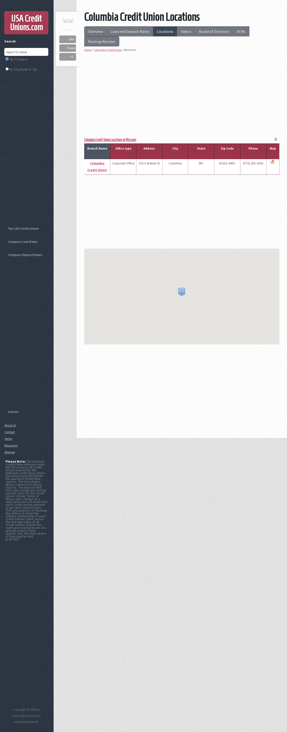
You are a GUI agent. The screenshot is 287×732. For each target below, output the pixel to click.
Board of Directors (214, 31)
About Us (10, 425)
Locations (165, 31)
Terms (8, 439)
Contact (9, 432)
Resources (10, 445)
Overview (95, 31)
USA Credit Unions (26, 22)
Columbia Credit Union (108, 50)
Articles (13, 412)
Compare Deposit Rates (25, 255)
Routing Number (102, 41)
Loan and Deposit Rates (129, 31)
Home (88, 50)
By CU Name (19, 59)
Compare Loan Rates (23, 241)
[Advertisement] (181, 89)
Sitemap (9, 452)
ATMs (241, 31)
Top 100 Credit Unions (23, 228)
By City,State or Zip (23, 69)
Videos (186, 31)
